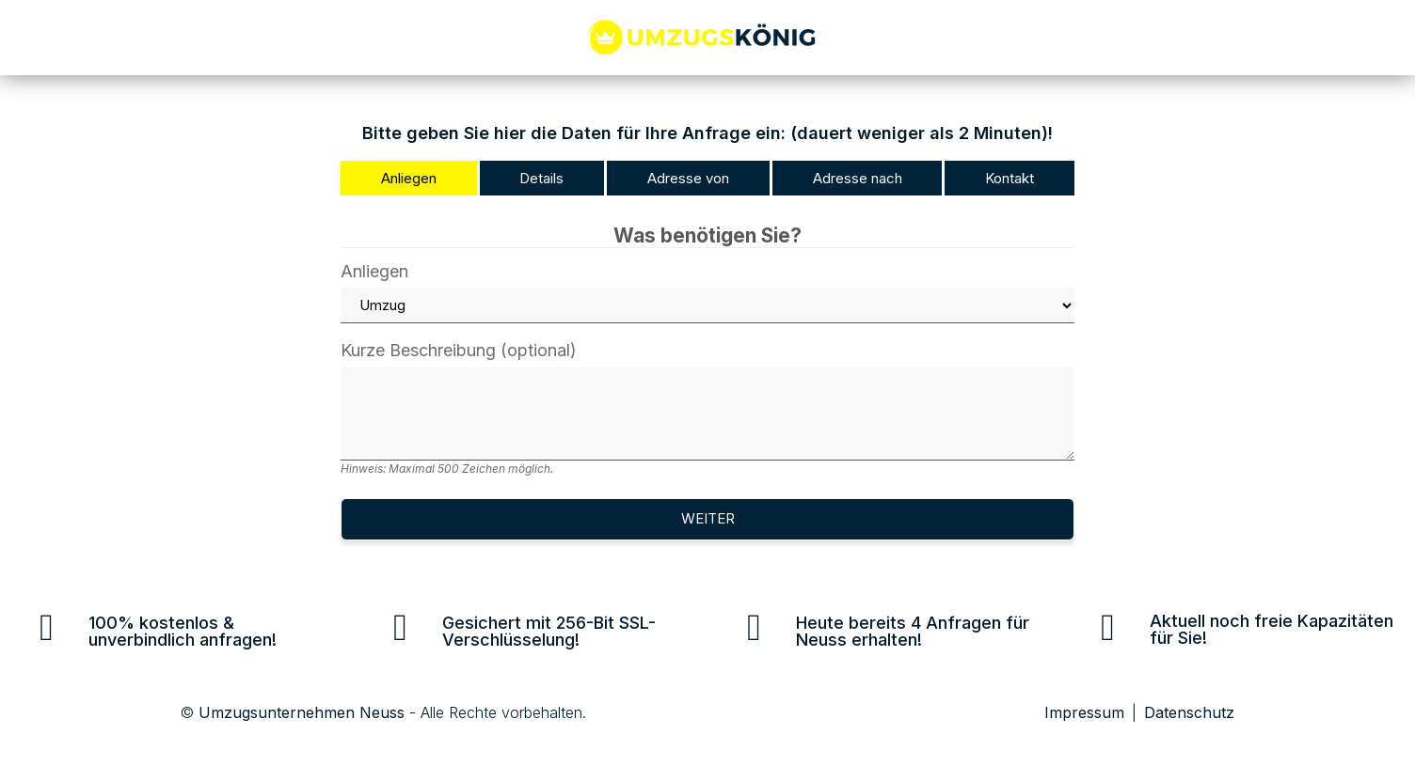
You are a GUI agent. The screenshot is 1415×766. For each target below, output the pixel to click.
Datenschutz (1189, 712)
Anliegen (707, 293)
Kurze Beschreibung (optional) (707, 408)
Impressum (1084, 712)
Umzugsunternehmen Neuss (302, 712)
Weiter (708, 518)
